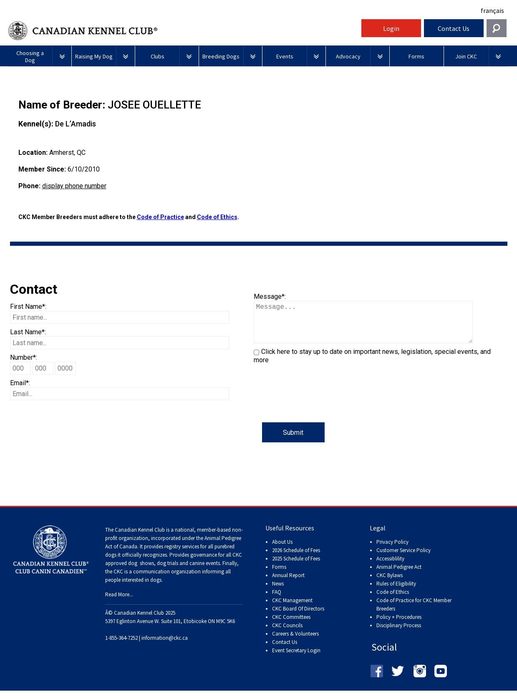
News (278, 592)
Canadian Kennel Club (183, 30)
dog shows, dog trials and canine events (174, 571)
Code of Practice (160, 217)
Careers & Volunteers (295, 642)
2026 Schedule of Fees (296, 558)
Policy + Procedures (398, 625)
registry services (181, 554)
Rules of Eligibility (396, 592)
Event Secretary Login (296, 658)
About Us (282, 550)
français (492, 10)
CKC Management (292, 608)
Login (391, 28)
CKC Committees (291, 625)
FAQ (276, 600)
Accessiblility (390, 566)
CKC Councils (287, 633)
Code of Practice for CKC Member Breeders (413, 613)
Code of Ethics (217, 217)
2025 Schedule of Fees (296, 566)
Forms (279, 575)
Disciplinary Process (398, 633)
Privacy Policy (392, 550)
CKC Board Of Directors (298, 617)
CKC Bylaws (389, 583)
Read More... (119, 602)
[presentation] (317, 406)
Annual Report (288, 583)
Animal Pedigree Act (398, 575)
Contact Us (453, 28)
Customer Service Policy (403, 558)
